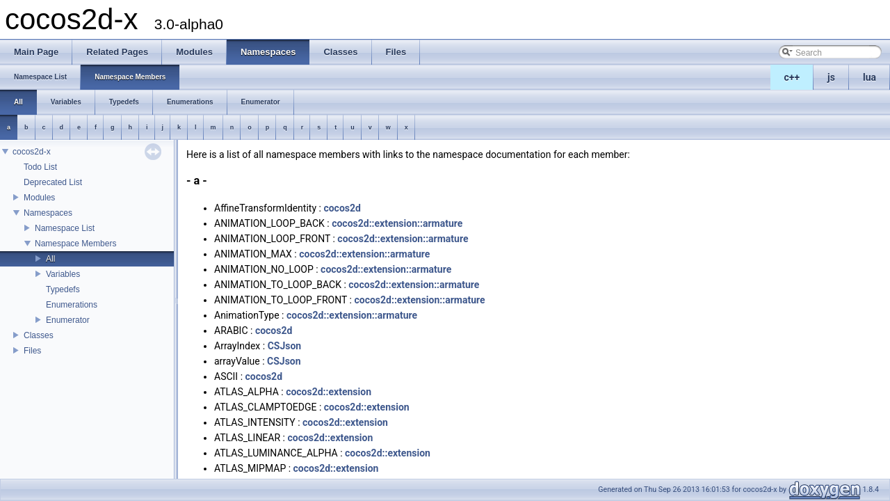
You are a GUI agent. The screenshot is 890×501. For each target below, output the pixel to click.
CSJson (285, 345)
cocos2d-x (32, 152)
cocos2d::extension (328, 391)
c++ (792, 77)
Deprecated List (53, 182)
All (50, 259)
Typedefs (63, 289)
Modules (39, 197)
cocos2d (342, 208)
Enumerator (68, 320)
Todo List (40, 167)
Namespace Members (75, 243)
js (831, 77)
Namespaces (48, 213)
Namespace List (65, 228)
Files (32, 351)
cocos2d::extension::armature (397, 223)
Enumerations (71, 305)
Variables (63, 274)
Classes (39, 335)
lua (869, 77)
